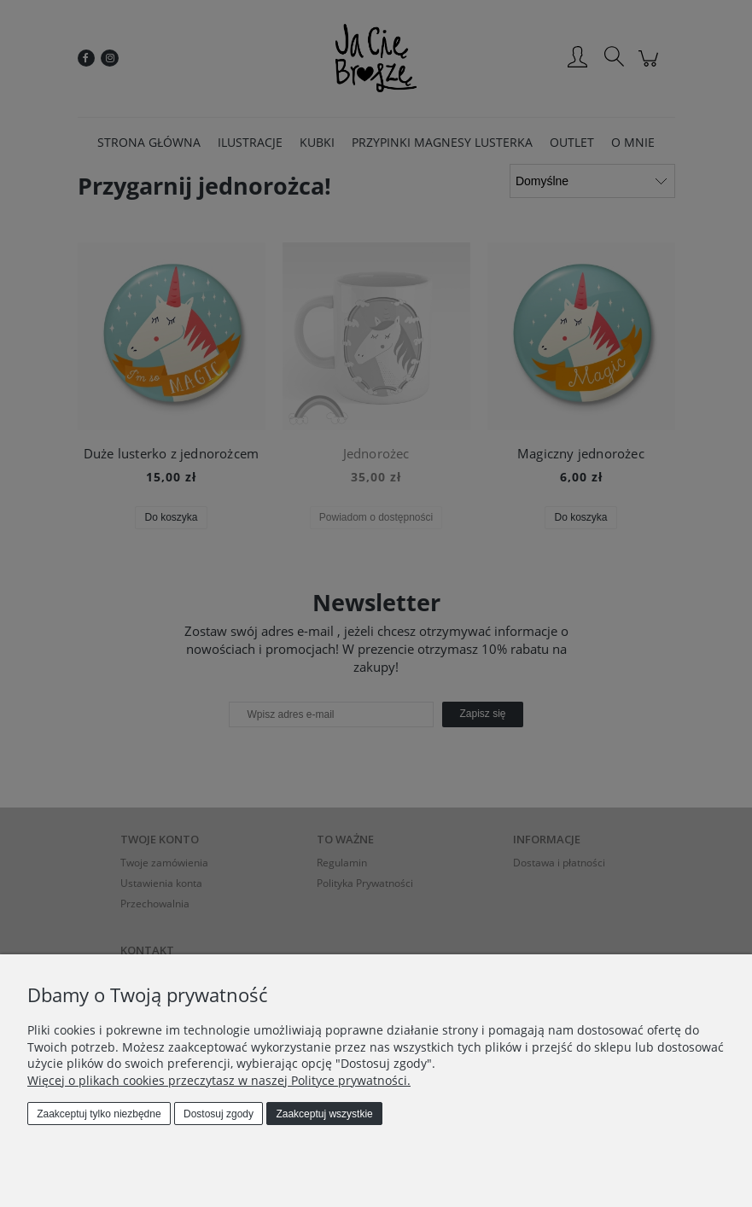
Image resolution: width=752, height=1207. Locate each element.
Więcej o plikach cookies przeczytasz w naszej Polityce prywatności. (219, 1080)
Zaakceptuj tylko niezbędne (98, 1114)
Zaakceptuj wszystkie (324, 1114)
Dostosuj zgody (219, 1114)
